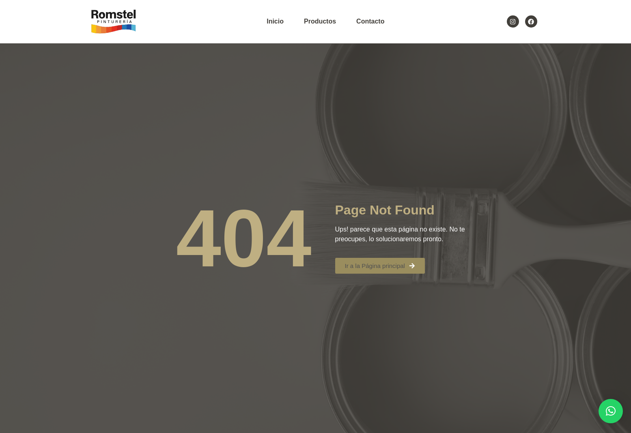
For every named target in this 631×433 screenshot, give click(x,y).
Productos (320, 21)
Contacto (370, 21)
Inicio (275, 21)
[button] (611, 411)
